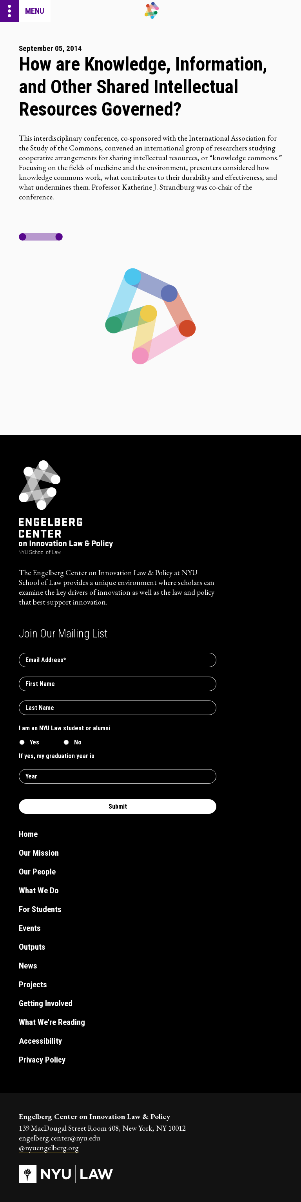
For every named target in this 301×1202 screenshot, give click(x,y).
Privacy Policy (42, 1059)
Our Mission (39, 853)
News (28, 965)
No (78, 742)
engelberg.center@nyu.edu (59, 1138)
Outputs (32, 947)
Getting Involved (46, 1003)
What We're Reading (52, 1022)
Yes (34, 742)
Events (30, 928)
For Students (40, 909)
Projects (33, 984)
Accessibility (40, 1041)
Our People (37, 871)
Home (28, 834)
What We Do (39, 890)
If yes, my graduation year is (56, 756)
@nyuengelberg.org (49, 1148)
